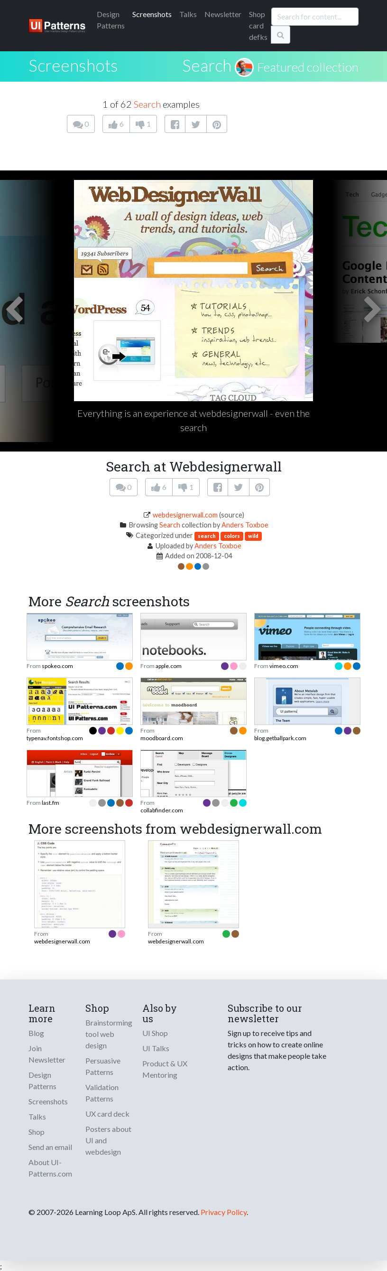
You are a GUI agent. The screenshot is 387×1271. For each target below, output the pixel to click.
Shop (36, 1131)
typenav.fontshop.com (55, 738)
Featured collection (308, 67)
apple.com (169, 665)
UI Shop (155, 1032)
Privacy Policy (224, 1211)
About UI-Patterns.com (50, 1168)
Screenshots (152, 14)
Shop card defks (258, 25)
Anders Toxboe (244, 525)
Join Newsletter (46, 1054)
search (207, 536)
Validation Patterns (102, 1093)
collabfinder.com (161, 810)
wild (253, 536)
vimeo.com (283, 665)
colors (232, 536)
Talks (188, 14)
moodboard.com (161, 738)
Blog (36, 1032)
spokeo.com (57, 665)
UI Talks (155, 1048)
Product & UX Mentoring (164, 1069)
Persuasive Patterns (102, 1066)
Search (206, 65)
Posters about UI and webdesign (108, 1140)
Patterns (111, 19)
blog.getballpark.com (280, 738)
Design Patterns (42, 1080)
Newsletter (222, 14)
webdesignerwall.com (185, 515)
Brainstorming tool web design (108, 1034)
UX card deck (107, 1113)
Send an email (50, 1146)
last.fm (50, 802)
